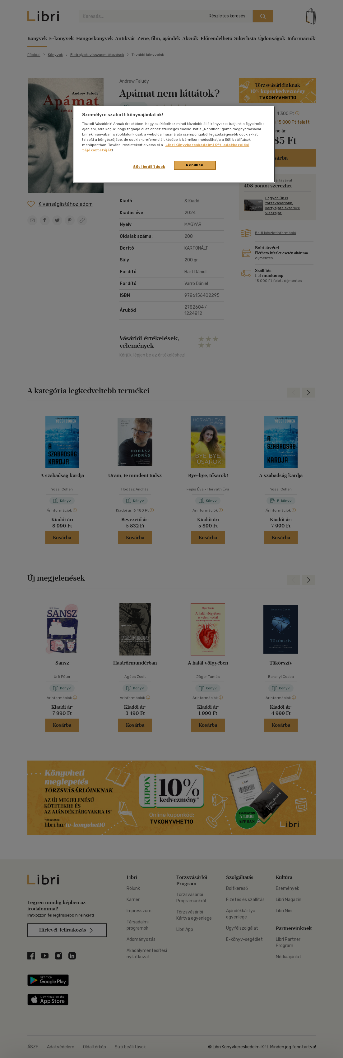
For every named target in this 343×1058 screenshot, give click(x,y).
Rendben (194, 165)
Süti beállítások (149, 166)
